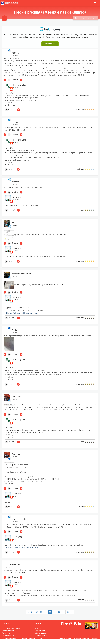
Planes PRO (6, 633)
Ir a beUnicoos (50, 43)
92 (68, 612)
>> (72, 612)
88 (50, 612)
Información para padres (11, 628)
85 (37, 612)
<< (28, 612)
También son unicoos (9, 631)
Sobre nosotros (7, 624)
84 (32, 612)
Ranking (38, 628)
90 (59, 612)
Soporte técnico (41, 635)
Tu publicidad (40, 631)
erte (36, 547)
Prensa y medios (8, 635)
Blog (3, 626)
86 (41, 612)
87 (45, 612)
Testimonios (39, 626)
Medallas (38, 624)
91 (63, 612)
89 (54, 612)
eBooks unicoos (41, 633)
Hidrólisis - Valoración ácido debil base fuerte (21, 313)
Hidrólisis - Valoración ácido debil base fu (20, 547)
